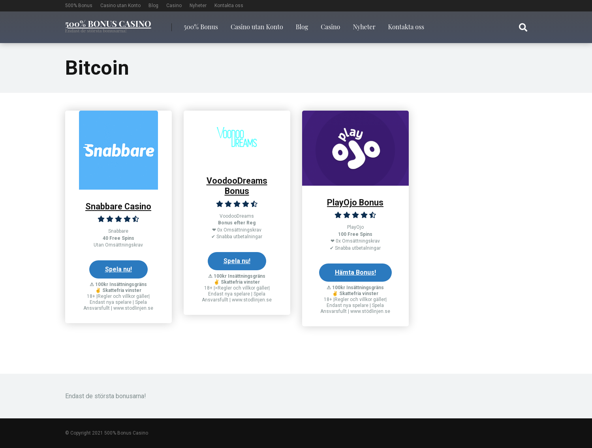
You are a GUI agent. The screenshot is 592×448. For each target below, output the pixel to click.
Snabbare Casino (118, 206)
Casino (174, 5)
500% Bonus (78, 5)
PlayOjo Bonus (355, 202)
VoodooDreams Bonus (237, 186)
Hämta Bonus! (355, 272)
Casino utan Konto (120, 5)
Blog (153, 5)
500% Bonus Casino (108, 23)
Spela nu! (118, 269)
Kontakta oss (228, 5)
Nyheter (198, 5)
